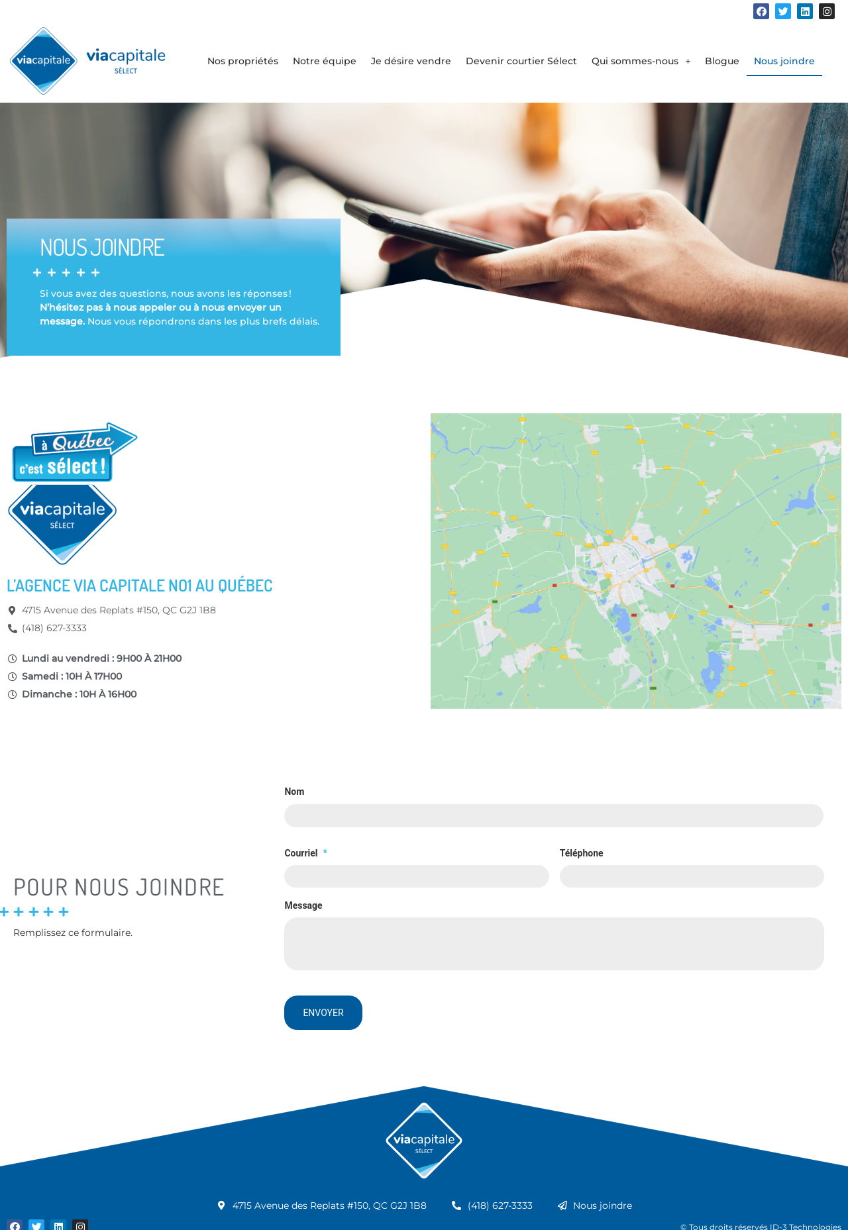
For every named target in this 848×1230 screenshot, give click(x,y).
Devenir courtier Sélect (521, 61)
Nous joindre (784, 61)
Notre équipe (324, 61)
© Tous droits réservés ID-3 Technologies (760, 1215)
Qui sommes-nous (641, 61)
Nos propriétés (242, 61)
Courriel (305, 851)
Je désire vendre (411, 61)
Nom (294, 791)
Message (303, 901)
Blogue (722, 61)
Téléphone (582, 851)
